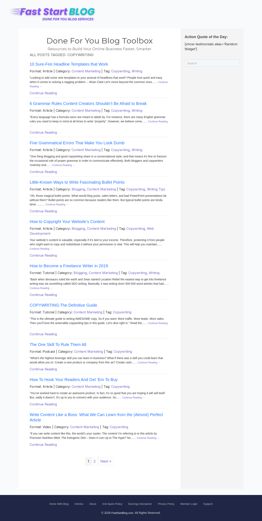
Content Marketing (86, 71)
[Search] (212, 63)
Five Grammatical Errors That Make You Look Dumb (77, 143)
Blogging (78, 189)
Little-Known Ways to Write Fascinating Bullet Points (77, 182)
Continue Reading (43, 93)
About (92, 503)
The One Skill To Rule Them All (58, 344)
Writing (137, 71)
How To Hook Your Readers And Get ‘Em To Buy (74, 379)
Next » (105, 461)
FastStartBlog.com (122, 512)
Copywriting (120, 71)
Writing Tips (156, 189)
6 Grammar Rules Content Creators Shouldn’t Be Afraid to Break (88, 103)
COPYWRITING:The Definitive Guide (63, 305)
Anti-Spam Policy (112, 503)
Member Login (188, 503)
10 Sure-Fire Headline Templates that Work (69, 64)
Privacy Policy (166, 503)
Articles (79, 503)
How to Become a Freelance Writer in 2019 (69, 266)
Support (208, 503)
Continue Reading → (63, 165)
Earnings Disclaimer (140, 503)
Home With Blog (59, 503)
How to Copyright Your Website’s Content (67, 221)
